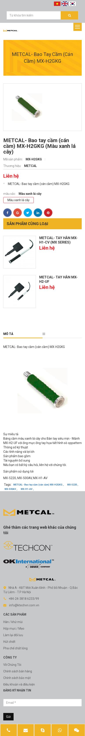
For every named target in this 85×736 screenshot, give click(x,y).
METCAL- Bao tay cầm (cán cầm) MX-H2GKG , (38, 485)
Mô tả (8, 334)
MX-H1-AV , (27, 489)
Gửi (8, 716)
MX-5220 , (72, 485)
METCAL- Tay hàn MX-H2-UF (58, 279)
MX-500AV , (11, 489)
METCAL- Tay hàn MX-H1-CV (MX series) (58, 240)
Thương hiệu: (12, 166)
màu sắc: (9, 193)
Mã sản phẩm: (13, 159)
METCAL (30, 166)
